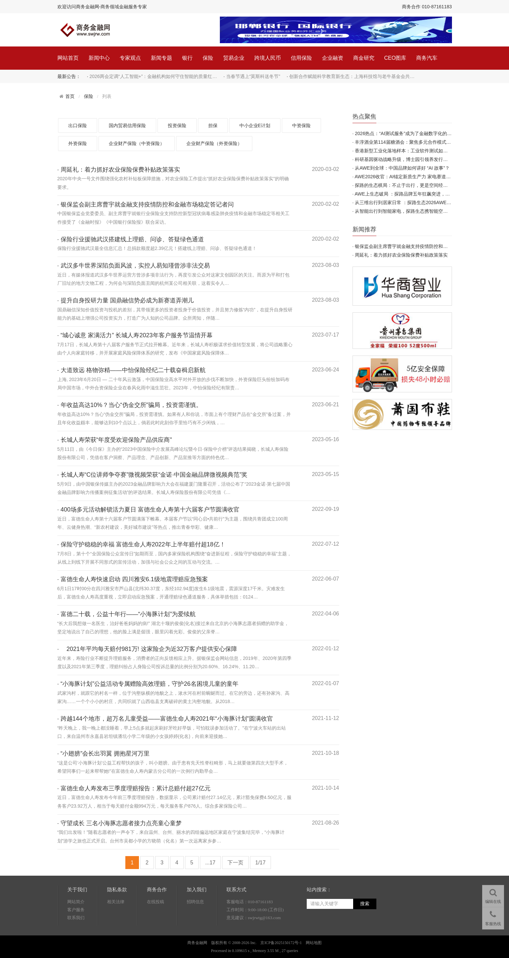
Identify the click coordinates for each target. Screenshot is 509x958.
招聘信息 (195, 901)
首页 (70, 96)
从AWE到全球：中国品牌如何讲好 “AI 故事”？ (402, 168)
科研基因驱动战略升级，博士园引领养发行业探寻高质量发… (417, 159)
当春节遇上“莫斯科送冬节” (253, 76)
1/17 (260, 862)
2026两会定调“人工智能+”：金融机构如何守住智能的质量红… (153, 76)
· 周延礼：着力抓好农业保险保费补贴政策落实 (118, 169)
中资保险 (301, 125)
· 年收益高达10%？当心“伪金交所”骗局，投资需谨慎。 (129, 405)
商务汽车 (426, 58)
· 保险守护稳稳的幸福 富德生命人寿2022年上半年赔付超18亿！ (141, 544)
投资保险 (177, 125)
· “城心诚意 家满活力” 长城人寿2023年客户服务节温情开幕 (135, 335)
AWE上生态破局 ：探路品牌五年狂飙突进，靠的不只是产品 (416, 194)
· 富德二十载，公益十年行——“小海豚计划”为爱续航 (126, 614)
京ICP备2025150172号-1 (281, 942)
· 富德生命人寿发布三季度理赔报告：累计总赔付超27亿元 (134, 788)
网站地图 (314, 942)
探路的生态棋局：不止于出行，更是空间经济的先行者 (410, 185)
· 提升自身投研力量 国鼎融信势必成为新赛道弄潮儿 (125, 300)
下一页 (235, 862)
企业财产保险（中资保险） (136, 143)
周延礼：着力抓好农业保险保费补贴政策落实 (401, 255)
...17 (210, 862)
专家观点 (130, 58)
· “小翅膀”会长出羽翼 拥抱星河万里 (103, 753)
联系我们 (76, 917)
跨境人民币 (267, 58)
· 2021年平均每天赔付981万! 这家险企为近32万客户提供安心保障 (147, 649)
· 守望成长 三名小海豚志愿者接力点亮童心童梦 (119, 823)
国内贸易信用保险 (127, 125)
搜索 (364, 903)
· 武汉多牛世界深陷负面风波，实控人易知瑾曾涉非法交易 (133, 265)
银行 (187, 58)
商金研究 (363, 58)
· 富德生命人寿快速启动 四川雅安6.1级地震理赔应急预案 (132, 579)
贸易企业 (233, 58)
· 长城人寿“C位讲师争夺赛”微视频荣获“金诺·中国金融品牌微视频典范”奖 (152, 474)
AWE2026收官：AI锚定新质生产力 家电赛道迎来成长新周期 (417, 176)
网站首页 (68, 58)
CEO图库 (395, 58)
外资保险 (77, 143)
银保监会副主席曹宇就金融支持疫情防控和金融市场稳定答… (417, 246)
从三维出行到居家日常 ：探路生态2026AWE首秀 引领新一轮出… (422, 202)
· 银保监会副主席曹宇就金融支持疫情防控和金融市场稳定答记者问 (145, 204)
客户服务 (76, 909)
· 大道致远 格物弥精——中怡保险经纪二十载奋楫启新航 (131, 370)
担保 (213, 125)
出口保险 (77, 125)
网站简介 (76, 901)
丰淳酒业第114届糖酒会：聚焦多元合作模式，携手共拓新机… (419, 142)
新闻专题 (161, 58)
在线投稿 (155, 901)
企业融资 (332, 58)
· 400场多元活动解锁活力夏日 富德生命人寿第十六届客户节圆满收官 (148, 509)
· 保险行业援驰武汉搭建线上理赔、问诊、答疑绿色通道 (130, 239)
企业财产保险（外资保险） (214, 143)
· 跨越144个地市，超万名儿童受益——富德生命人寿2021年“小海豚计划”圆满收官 (165, 718)
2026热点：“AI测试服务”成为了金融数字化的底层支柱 (410, 133)
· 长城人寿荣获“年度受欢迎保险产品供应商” (114, 440)
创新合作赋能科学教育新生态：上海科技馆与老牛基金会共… (351, 76)
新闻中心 (99, 58)
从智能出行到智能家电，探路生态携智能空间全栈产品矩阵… (417, 211)
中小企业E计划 (254, 125)
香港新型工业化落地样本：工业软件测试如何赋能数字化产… (417, 150)
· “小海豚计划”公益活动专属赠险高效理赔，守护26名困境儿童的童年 (147, 683)
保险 (208, 58)
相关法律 (115, 901)
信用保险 (301, 58)
